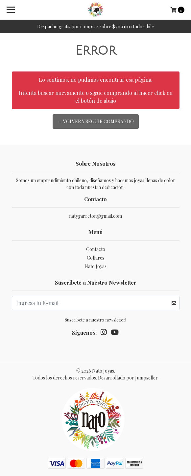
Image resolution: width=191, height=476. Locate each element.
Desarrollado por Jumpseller (127, 378)
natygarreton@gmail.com (95, 216)
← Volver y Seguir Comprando (96, 121)
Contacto (95, 249)
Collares (95, 258)
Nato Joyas (95, 266)
